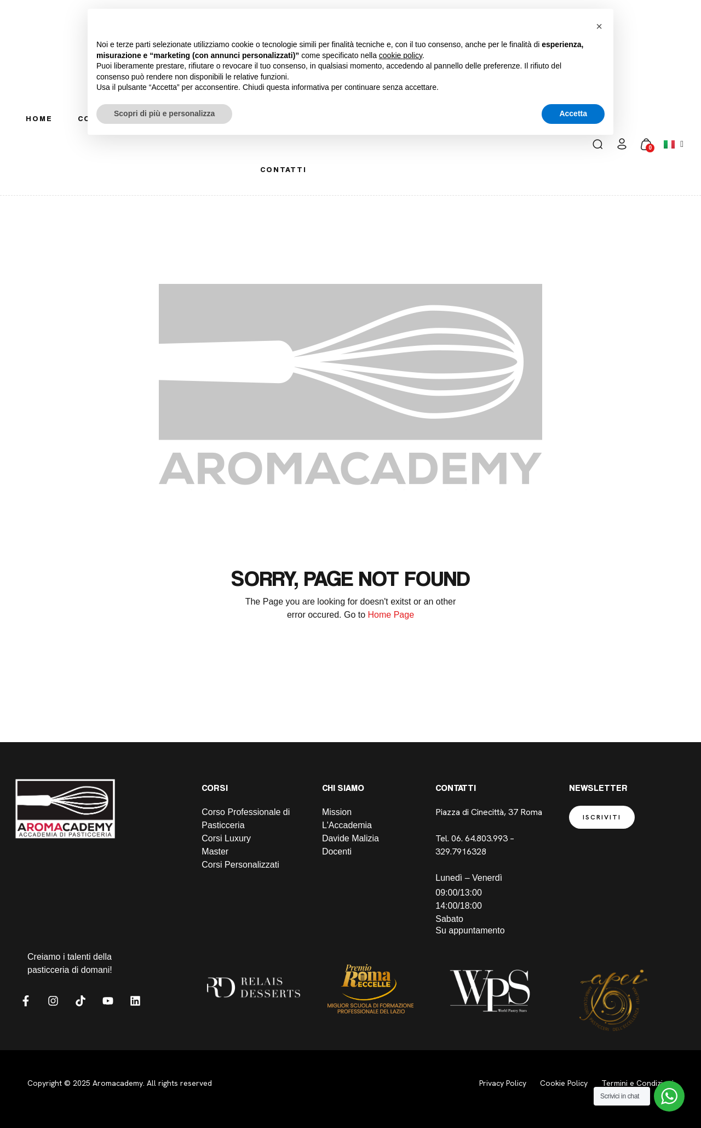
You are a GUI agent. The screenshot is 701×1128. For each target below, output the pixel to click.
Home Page (391, 614)
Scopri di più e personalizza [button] (164, 113)
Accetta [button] (573, 113)
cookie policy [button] (400, 55)
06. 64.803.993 (479, 838)
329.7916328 (462, 851)
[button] (599, 26)
